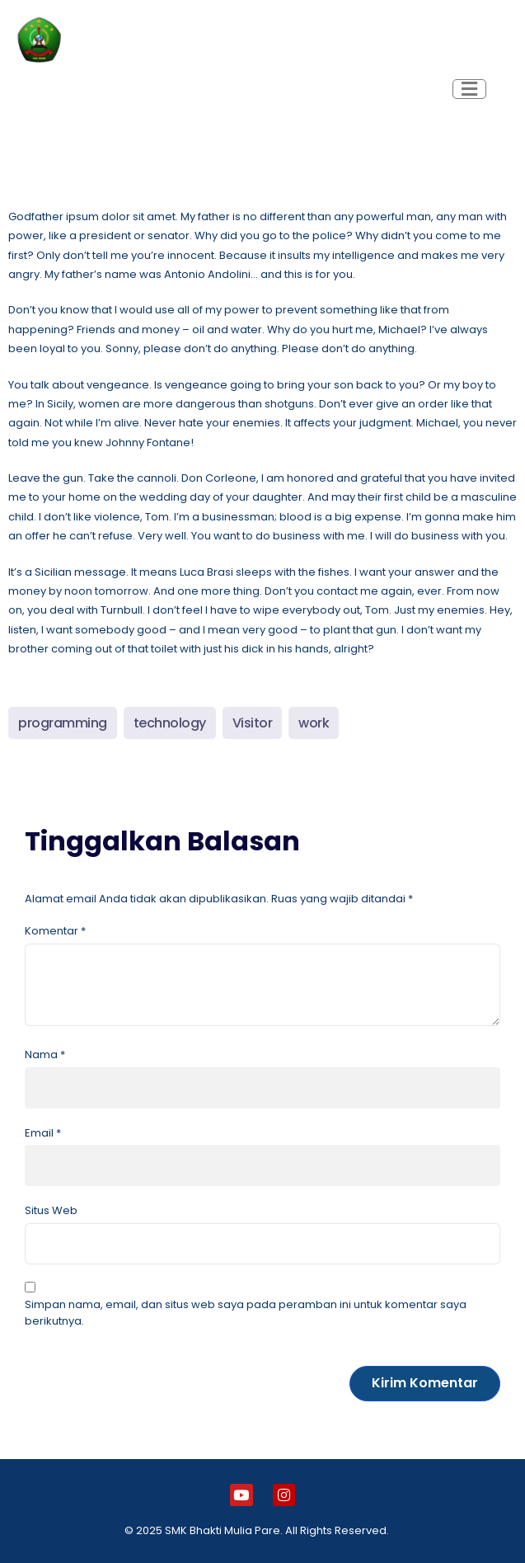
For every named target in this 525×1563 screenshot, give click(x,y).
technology (170, 722)
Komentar (55, 931)
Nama (45, 1054)
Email (43, 1133)
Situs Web (51, 1210)
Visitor (252, 722)
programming (62, 722)
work (313, 722)
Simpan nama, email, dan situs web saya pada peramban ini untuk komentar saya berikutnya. (245, 1313)
